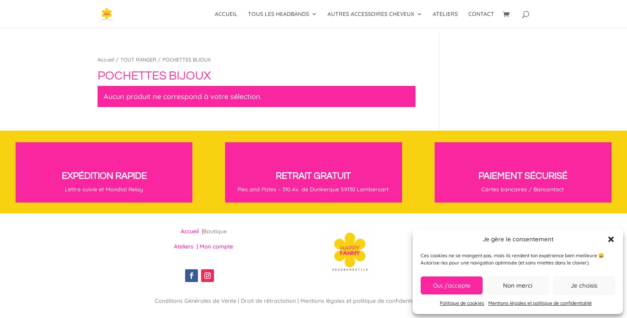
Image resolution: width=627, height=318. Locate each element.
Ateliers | (187, 246)
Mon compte (216, 246)
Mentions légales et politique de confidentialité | (363, 300)
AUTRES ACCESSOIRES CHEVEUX (370, 14)
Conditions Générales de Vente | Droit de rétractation (226, 300)
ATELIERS (445, 14)
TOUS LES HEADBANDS (278, 14)
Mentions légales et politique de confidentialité (540, 303)
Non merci (517, 285)
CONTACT (481, 14)
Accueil (106, 59)
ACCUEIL (226, 14)
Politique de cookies (462, 303)
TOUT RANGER (138, 59)
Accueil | (192, 231)
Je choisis (584, 285)
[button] (611, 239)
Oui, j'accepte (452, 285)
